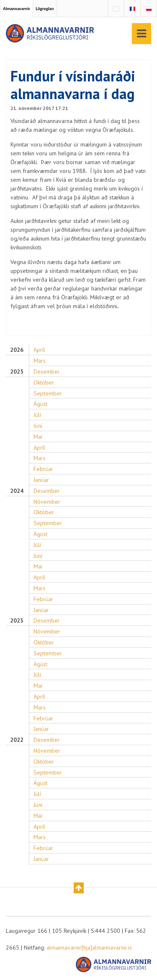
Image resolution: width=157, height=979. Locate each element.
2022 (16, 739)
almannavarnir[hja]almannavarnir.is (89, 947)
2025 (16, 371)
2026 (16, 349)
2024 (16, 491)
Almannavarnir (16, 8)
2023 (16, 620)
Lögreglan (45, 8)
